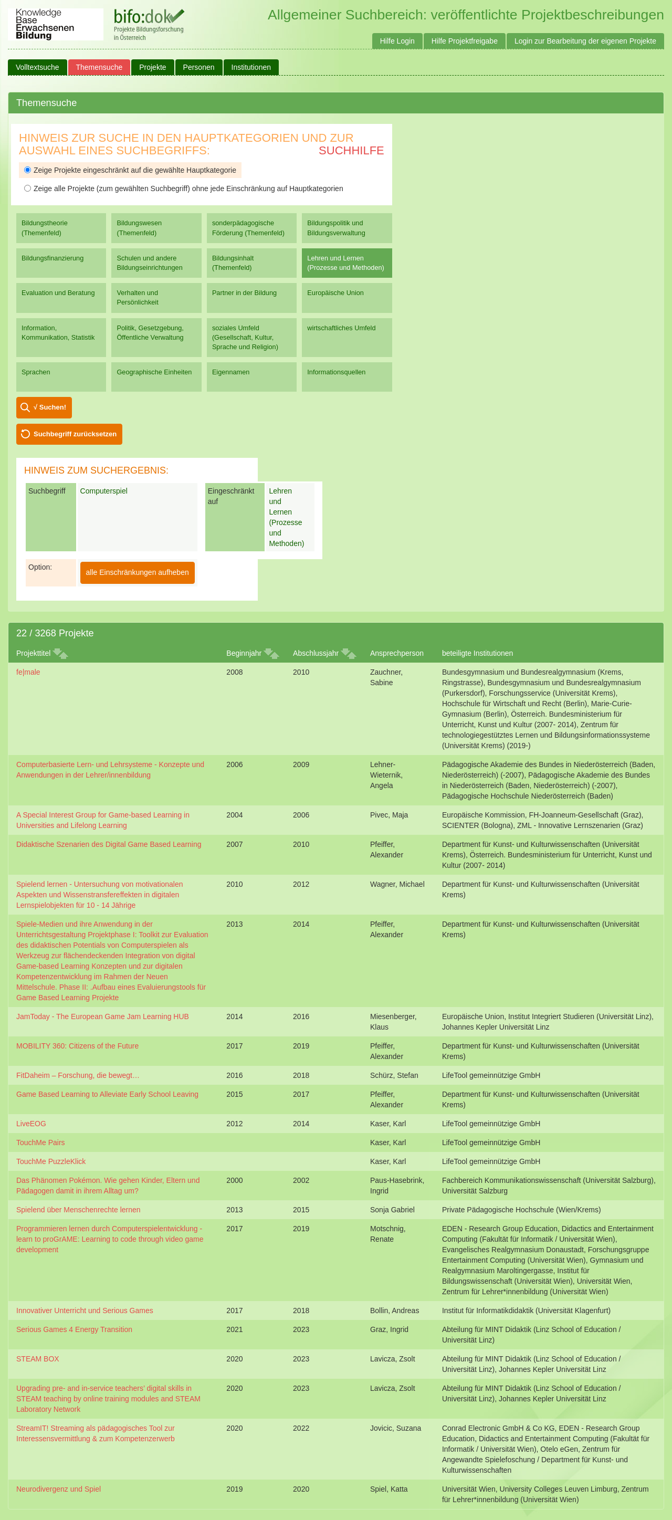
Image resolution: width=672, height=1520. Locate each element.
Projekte (152, 67)
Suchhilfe (351, 150)
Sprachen (36, 372)
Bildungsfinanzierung (52, 258)
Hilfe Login (397, 41)
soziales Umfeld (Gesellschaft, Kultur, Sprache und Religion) (245, 337)
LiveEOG (31, 1123)
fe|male (28, 672)
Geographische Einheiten (154, 372)
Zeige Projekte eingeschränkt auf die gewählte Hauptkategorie (130, 170)
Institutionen (251, 67)
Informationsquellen (336, 372)
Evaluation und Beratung (58, 293)
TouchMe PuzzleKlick (51, 1161)
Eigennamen (231, 372)
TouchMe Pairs (40, 1142)
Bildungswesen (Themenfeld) (139, 227)
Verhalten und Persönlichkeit (137, 297)
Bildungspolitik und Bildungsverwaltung (336, 227)
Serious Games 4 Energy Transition (74, 1329)
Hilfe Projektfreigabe (465, 41)
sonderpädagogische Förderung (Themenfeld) (248, 227)
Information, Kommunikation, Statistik (58, 332)
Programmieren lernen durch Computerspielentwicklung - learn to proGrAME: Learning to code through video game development (109, 1239)
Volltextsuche (37, 67)
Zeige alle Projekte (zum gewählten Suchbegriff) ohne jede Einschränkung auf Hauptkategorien (183, 188)
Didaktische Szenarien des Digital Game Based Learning (109, 844)
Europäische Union (335, 293)
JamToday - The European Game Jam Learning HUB (102, 1016)
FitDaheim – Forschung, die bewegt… (78, 1075)
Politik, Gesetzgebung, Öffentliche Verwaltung (150, 332)
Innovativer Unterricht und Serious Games (84, 1310)
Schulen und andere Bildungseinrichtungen (149, 262)
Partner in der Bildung (244, 293)
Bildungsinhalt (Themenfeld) (233, 262)
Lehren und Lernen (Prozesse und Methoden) (345, 262)
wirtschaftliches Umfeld (341, 328)
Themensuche (99, 67)
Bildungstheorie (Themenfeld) (45, 227)
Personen (199, 67)
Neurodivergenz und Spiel (58, 1489)
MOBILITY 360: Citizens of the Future (77, 1046)
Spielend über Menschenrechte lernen (78, 1209)
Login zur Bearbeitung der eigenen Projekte (585, 41)
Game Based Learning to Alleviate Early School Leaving (107, 1094)
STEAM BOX (37, 1359)
